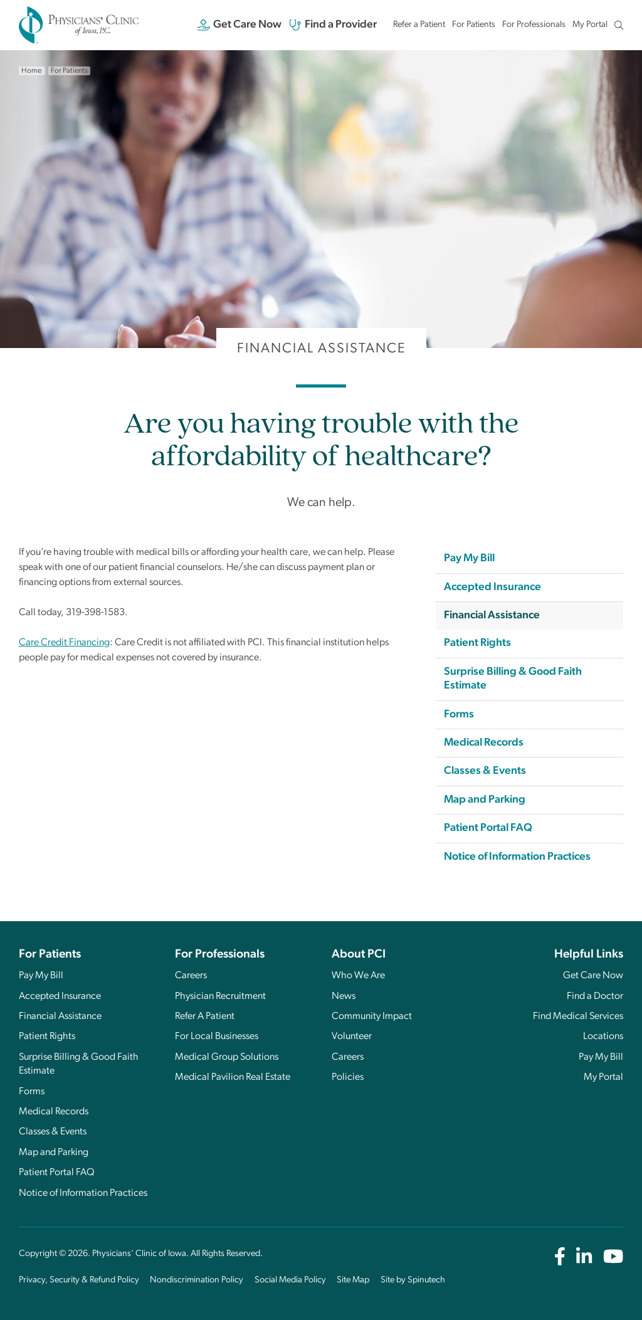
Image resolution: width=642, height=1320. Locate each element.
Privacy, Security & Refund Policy (79, 1280)
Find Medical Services (578, 1016)
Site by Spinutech (413, 1280)
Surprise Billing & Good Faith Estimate (513, 679)
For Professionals (534, 24)
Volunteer (352, 1037)
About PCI (359, 955)
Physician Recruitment (220, 996)
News (343, 996)
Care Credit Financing (64, 643)
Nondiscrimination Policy (196, 1280)
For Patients (473, 24)
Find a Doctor (595, 996)
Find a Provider (333, 25)
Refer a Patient (419, 24)
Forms (459, 714)
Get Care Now (239, 25)
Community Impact (372, 1016)
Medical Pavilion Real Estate (232, 1077)
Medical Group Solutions (226, 1057)
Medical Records (484, 742)
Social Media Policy (290, 1280)
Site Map (353, 1280)
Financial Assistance (492, 615)
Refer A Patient (204, 1016)
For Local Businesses (216, 1037)
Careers (191, 976)
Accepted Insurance (492, 587)
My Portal (590, 28)
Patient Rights (477, 643)
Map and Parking (484, 800)
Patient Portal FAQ (488, 828)
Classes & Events (485, 771)
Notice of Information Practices (517, 857)
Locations (603, 1037)
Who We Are (358, 976)
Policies (348, 1077)
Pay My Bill (469, 558)
